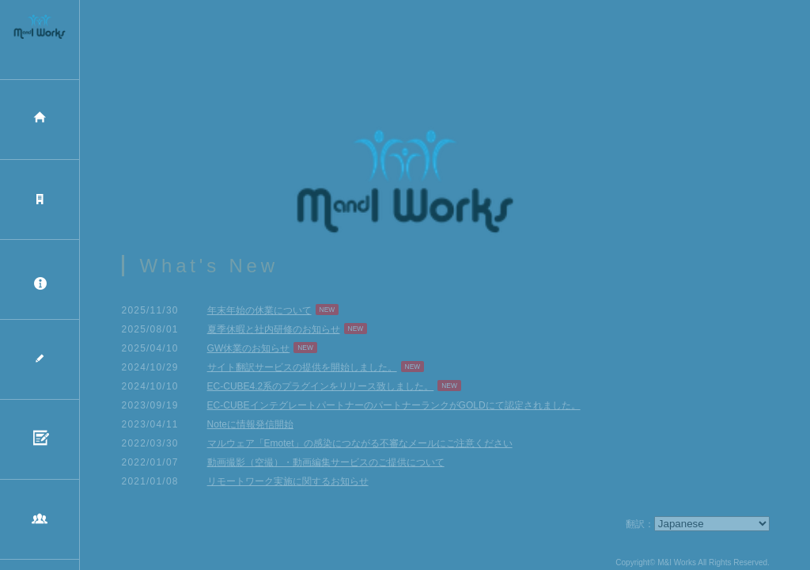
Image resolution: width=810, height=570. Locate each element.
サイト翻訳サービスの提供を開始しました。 (302, 372)
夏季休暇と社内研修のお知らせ (273, 334)
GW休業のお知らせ (248, 353)
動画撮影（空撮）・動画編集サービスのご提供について (326, 467)
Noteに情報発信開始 (250, 429)
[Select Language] (712, 528)
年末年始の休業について (259, 315)
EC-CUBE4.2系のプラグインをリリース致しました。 (320, 391)
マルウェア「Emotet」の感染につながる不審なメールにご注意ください (360, 448)
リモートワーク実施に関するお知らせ (288, 486)
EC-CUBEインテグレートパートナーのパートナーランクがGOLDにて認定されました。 (394, 410)
